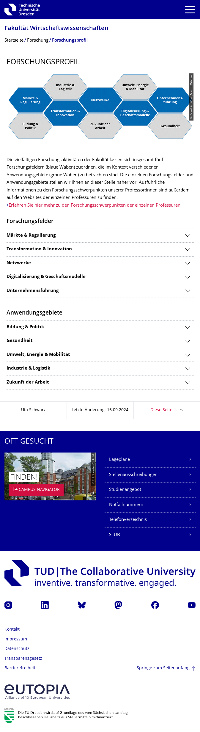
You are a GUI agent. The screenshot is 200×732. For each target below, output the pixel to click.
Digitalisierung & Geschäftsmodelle (46, 277)
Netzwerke (19, 263)
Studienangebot (125, 490)
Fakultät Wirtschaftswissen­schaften (56, 29)
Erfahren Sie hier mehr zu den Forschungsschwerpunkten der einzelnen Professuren (94, 205)
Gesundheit (20, 341)
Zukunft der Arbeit (28, 382)
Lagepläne (119, 460)
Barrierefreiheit (19, 668)
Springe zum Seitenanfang (163, 668)
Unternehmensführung (33, 291)
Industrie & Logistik (28, 368)
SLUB (114, 535)
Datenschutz (16, 649)
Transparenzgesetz (23, 659)
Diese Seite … (163, 410)
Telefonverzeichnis (128, 520)
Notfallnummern (126, 505)
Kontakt (12, 630)
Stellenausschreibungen (133, 475)
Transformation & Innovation (39, 249)
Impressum (15, 639)
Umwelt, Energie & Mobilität (38, 355)
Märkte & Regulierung (31, 235)
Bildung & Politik (25, 327)
